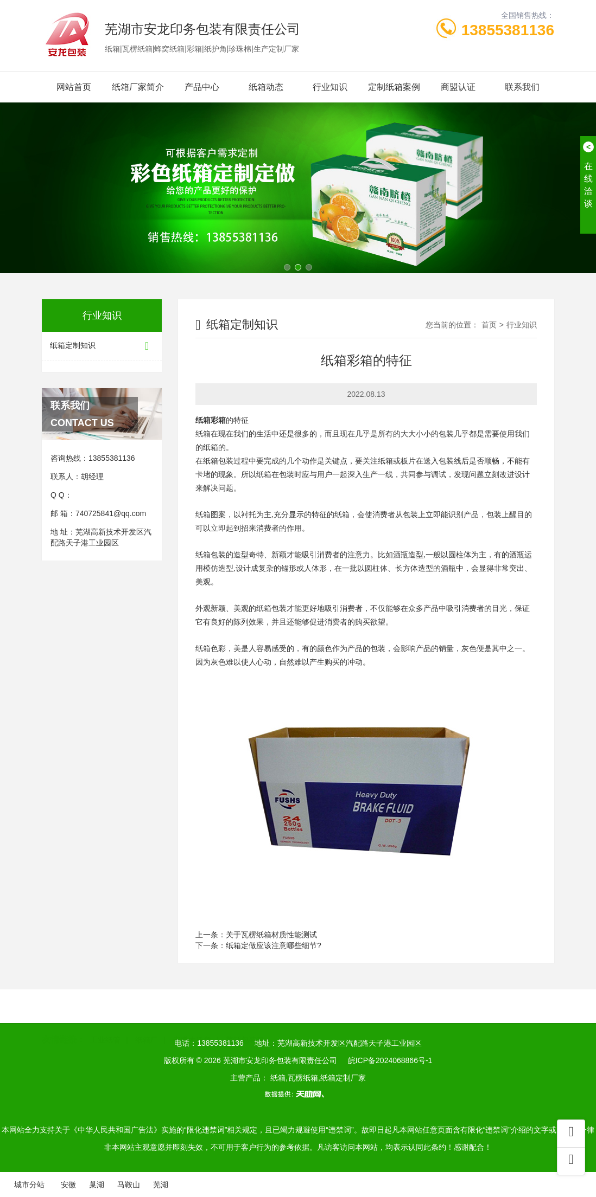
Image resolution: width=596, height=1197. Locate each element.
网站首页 (73, 87)
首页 (489, 324)
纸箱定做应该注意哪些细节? (273, 945)
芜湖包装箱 (245, 1023)
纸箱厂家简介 (138, 87)
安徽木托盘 (192, 1023)
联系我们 (522, 87)
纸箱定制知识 (102, 346)
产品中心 (202, 87)
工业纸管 (105, 1023)
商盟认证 (458, 87)
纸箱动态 (266, 87)
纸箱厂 (146, 1023)
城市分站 (29, 1184)
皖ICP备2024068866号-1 (390, 1060)
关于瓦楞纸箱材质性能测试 (271, 934)
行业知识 (330, 87)
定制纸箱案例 (394, 87)
